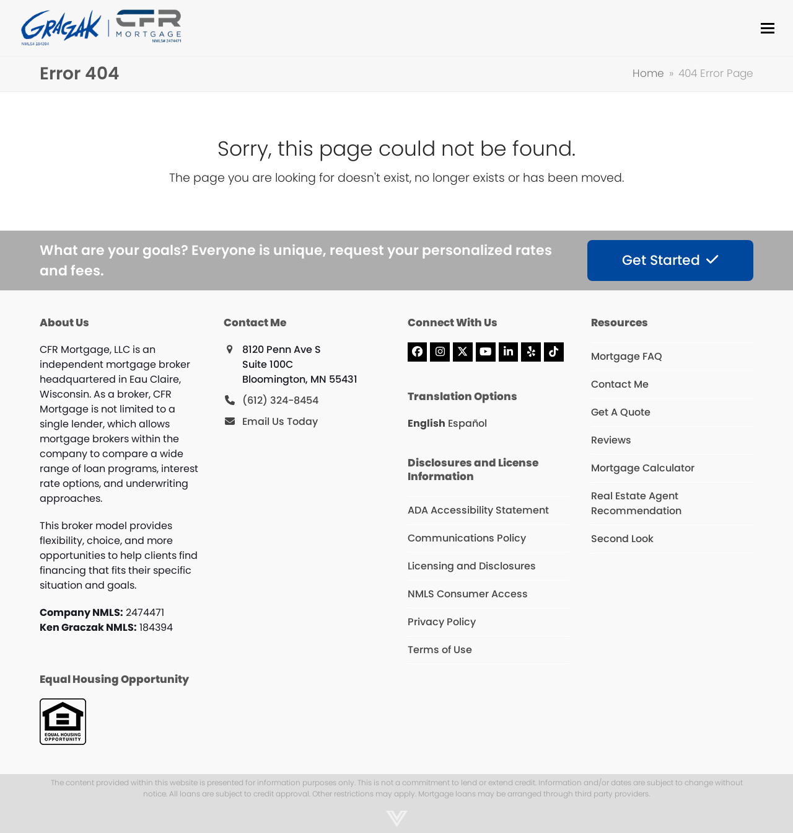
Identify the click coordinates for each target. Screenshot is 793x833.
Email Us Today (280, 421)
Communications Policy (467, 538)
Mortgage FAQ (626, 356)
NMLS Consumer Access (468, 594)
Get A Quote (621, 412)
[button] (767, 28)
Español (467, 423)
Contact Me (620, 384)
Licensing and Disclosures (472, 566)
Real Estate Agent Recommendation (636, 503)
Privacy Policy (442, 622)
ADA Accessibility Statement (478, 510)
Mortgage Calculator (642, 468)
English (426, 423)
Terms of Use (440, 650)
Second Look (622, 539)
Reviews (611, 440)
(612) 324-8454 (280, 400)
